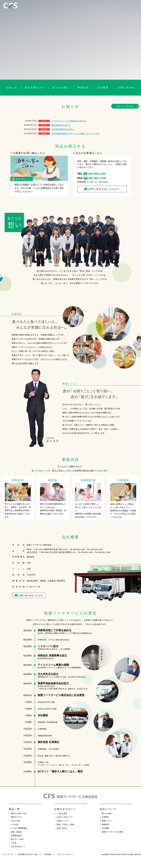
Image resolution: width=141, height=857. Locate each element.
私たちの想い (61, 87)
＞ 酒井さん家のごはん (18, 813)
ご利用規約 (47, 854)
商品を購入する (35, 87)
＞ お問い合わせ (60, 828)
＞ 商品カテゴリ (15, 817)
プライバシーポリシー (65, 854)
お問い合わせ (126, 87)
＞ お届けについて (61, 821)
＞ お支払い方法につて (63, 817)
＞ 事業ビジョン (106, 821)
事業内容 (83, 87)
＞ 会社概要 (104, 828)
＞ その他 (12, 843)
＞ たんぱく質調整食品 (18, 828)
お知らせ (11, 87)
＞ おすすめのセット (17, 847)
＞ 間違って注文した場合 (64, 824)
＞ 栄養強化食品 (15, 836)
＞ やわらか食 (14, 821)
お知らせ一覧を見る (125, 106)
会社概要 (103, 87)
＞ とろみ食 (13, 824)
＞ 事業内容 (104, 824)
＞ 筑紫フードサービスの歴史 (111, 832)
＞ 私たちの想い (106, 813)
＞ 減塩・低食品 (15, 832)
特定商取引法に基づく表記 (28, 854)
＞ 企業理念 (104, 817)
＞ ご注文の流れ (60, 813)
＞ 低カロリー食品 (16, 839)
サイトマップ (8, 854)
